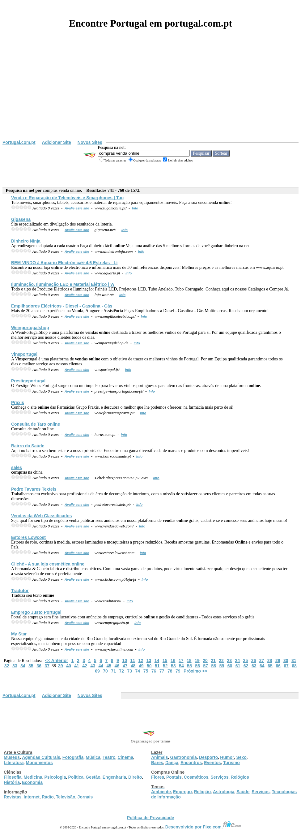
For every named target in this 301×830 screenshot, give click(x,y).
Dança (171, 762)
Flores (157, 777)
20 (205, 660)
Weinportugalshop (30, 327)
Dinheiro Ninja (25, 241)
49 (141, 665)
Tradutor (20, 590)
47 (125, 665)
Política (76, 777)
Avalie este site (77, 208)
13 (148, 660)
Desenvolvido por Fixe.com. (203, 826)
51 (157, 665)
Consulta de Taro (35, 424)
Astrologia (223, 791)
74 (137, 671)
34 (22, 665)
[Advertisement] (150, 93)
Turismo (231, 762)
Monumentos (39, 762)
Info (135, 208)
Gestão (93, 777)
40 (68, 665)
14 (157, 660)
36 (38, 665)
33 (14, 665)
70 (105, 671)
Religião (202, 791)
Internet (32, 796)
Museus (12, 757)
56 (197, 665)
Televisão (65, 796)
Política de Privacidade (150, 817)
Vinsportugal (24, 354)
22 (221, 660)
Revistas (13, 796)
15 (165, 660)
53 (173, 665)
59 (221, 665)
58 (213, 665)
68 (294, 665)
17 (181, 660)
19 (197, 660)
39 (60, 665)
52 (165, 665)
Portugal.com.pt (19, 142)
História (12, 782)
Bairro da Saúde (27, 445)
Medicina (33, 777)
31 (293, 660)
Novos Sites (90, 142)
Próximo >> (195, 671)
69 (97, 671)
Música (93, 757)
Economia (32, 782)
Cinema (126, 757)
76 (153, 671)
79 (178, 671)
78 (169, 671)
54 (181, 665)
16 (173, 660)
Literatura (14, 762)
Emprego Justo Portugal (36, 612)
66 (278, 665)
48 (133, 665)
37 (47, 665)
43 (92, 665)
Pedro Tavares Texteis (34, 489)
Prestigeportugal (28, 380)
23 (229, 660)
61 (237, 665)
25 (245, 660)
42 (84, 665)
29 (277, 660)
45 (109, 665)
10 (124, 660)
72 (121, 671)
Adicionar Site (56, 142)
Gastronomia (183, 757)
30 (285, 660)
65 (270, 665)
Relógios (240, 777)
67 (286, 665)
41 (76, 665)
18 (189, 660)
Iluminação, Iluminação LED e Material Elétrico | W (63, 284)
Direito (135, 777)
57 (205, 665)
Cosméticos (196, 777)
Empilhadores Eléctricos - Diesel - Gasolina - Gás (61, 305)
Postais (174, 777)
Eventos (212, 762)
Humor (227, 757)
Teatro (109, 757)
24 (237, 660)
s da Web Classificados (41, 515)
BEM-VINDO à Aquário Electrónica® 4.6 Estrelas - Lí (64, 262)
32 (6, 665)
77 (161, 671)
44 (100, 665)
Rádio (48, 796)
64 (262, 665)
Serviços (219, 777)
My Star (19, 633)
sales (16, 467)
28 (269, 660)
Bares (157, 762)
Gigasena (21, 219)
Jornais (85, 796)
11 (132, 660)
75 (145, 671)
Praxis (17, 402)
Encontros (191, 762)
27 (261, 660)
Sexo (241, 757)
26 (253, 660)
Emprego (182, 791)
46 (117, 665)
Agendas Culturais (41, 757)
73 (129, 671)
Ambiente (161, 791)
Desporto (208, 757)
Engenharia (114, 777)
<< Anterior (56, 660)
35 (30, 665)
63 (254, 665)
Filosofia (13, 777)
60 (229, 665)
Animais (159, 757)
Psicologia (55, 777)
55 (189, 665)
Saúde (242, 791)
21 (213, 660)
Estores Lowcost (28, 537)
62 (246, 665)
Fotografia (72, 757)
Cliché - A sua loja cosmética (47, 563)
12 (140, 660)
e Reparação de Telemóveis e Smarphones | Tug (67, 197)
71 (113, 671)
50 (149, 665)
